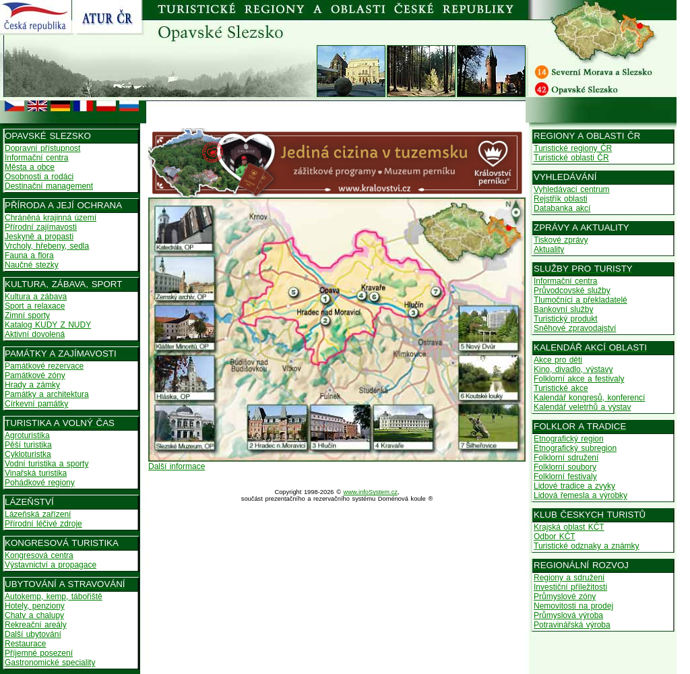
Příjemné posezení (39, 653)
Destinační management (49, 186)
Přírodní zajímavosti (41, 227)
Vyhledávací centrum (572, 189)
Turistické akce (561, 388)
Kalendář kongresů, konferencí (589, 397)
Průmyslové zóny (565, 596)
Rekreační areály (36, 625)
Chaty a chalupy (34, 615)
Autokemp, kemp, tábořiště (53, 596)
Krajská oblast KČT (569, 527)
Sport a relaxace (35, 306)
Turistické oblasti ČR (571, 157)
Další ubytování (33, 634)
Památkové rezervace (44, 366)
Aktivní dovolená (35, 334)
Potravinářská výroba (572, 625)
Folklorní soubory (565, 467)
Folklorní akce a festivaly (579, 379)
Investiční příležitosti (570, 587)
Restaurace (25, 643)
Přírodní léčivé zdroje (43, 523)
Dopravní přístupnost (42, 148)
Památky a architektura (47, 394)
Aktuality (549, 249)
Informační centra (36, 157)
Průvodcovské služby (572, 290)
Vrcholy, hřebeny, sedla (47, 246)
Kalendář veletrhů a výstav (582, 407)
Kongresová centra (39, 555)
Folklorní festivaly (565, 476)
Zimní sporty (27, 315)
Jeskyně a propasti (39, 236)
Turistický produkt (566, 319)
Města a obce (30, 167)
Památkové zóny (35, 375)
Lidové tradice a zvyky (574, 486)
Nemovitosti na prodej (573, 606)
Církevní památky (36, 403)
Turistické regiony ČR (573, 148)
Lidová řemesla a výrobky (580, 495)
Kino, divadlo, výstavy (573, 369)
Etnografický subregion (575, 448)
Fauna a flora (29, 255)
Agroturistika (27, 435)
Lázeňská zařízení (38, 514)
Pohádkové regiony (40, 482)
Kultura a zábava (36, 296)
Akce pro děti (558, 360)
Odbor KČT (554, 536)
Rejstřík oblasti (561, 199)
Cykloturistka (28, 454)
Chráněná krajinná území (50, 217)
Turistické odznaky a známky (586, 546)
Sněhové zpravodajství (575, 328)
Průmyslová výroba (568, 615)
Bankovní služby (563, 309)
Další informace (176, 466)
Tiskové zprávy (561, 240)
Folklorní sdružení (566, 457)
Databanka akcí (562, 208)
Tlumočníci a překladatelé (580, 300)
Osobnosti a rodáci (39, 176)
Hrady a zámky (32, 385)
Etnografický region (569, 438)
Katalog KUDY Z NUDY (48, 325)
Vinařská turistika (36, 473)
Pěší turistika (28, 445)
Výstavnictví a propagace (50, 565)
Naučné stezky (32, 265)
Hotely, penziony (35, 606)
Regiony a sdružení (569, 577)
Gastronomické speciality (50, 662)
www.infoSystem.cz (371, 492)
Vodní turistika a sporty (46, 463)
